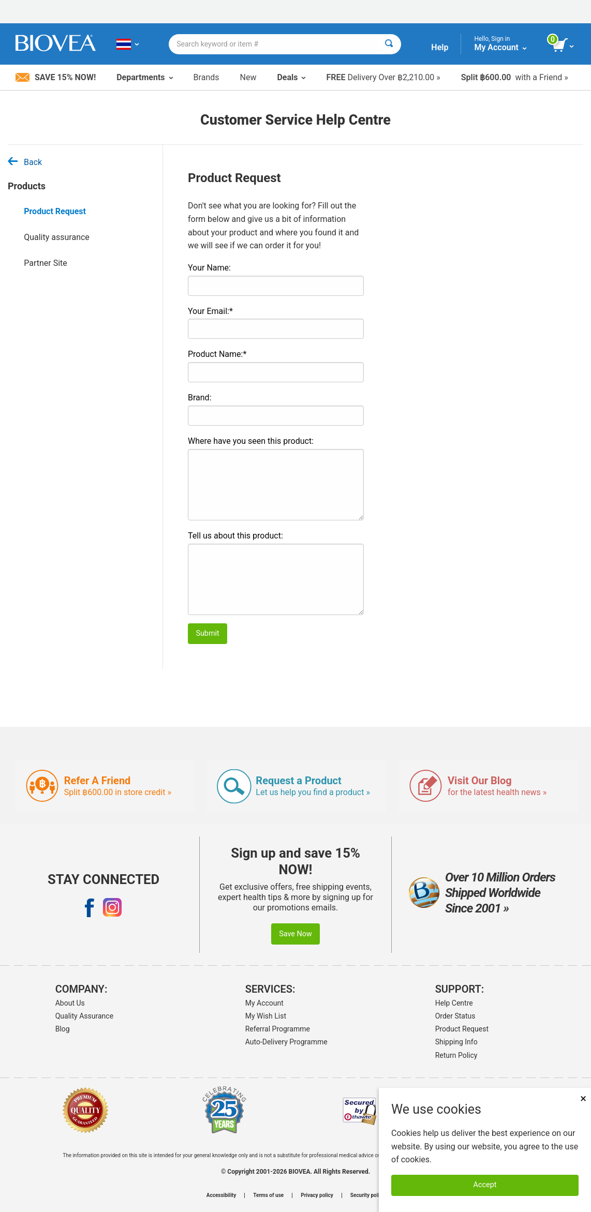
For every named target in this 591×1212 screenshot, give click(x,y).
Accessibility (221, 1195)
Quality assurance (57, 237)
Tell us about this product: (235, 536)
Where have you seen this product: (251, 441)
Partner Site (45, 263)
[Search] (389, 44)
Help (439, 47)
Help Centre (454, 1003)
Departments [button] (144, 77)
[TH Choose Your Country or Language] (127, 44)
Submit (207, 633)
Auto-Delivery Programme (286, 1042)
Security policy (367, 1195)
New (248, 77)
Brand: (200, 397)
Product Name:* (217, 354)
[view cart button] (563, 45)
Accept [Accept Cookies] (485, 1184)
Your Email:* (210, 311)
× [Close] (583, 1098)
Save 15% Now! (56, 77)
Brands (206, 77)
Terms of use (268, 1195)
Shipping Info (456, 1042)
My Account (264, 1003)
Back (25, 162)
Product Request (55, 211)
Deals (291, 77)
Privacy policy (317, 1195)
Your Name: (209, 268)
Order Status (455, 1016)
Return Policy (456, 1055)
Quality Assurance (84, 1016)
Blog (62, 1029)
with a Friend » (514, 77)
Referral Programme (277, 1029)
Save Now (295, 934)
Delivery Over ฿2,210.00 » (383, 77)
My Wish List (265, 1016)
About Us (70, 1003)
